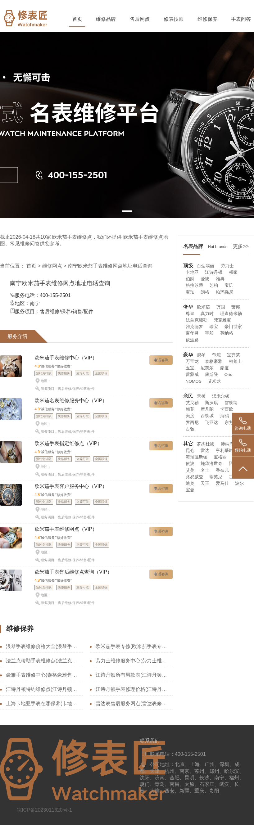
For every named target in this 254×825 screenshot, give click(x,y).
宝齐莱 (233, 355)
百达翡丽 (205, 266)
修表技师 (174, 19)
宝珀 (190, 292)
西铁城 (207, 415)
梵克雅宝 (222, 320)
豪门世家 (233, 326)
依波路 (192, 340)
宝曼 (190, 490)
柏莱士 (235, 361)
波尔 (239, 483)
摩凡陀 (207, 409)
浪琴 (201, 355)
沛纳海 (227, 444)
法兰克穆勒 (196, 320)
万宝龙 (192, 361)
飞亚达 (211, 422)
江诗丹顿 (213, 272)
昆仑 (190, 450)
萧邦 (235, 307)
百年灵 (192, 333)
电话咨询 (161, 360)
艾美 (190, 470)
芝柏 (213, 285)
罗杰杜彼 (205, 444)
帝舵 (216, 355)
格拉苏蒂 (194, 285)
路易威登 (194, 477)
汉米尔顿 (220, 396)
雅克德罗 (194, 326)
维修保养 (207, 19)
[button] (127, 211)
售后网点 (140, 19)
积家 (233, 272)
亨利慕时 (224, 450)
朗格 (205, 292)
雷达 (205, 450)
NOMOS (194, 381)
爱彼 (205, 279)
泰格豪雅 (213, 361)
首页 (77, 19)
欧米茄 (203, 307)
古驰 (190, 429)
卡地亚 (192, 272)
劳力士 (227, 266)
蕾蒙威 (192, 374)
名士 (205, 470)
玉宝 (190, 368)
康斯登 (211, 374)
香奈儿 (222, 470)
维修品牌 (106, 19)
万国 (220, 307)
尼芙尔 (207, 368)
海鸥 (224, 415)
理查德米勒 (231, 313)
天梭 (201, 396)
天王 (205, 483)
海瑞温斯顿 (196, 457)
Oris (228, 374)
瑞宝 (213, 326)
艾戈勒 (192, 402)
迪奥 (190, 483)
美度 (190, 415)
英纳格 (226, 333)
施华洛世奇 (211, 463)
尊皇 (190, 313)
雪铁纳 (231, 402)
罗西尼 (192, 422)
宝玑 (229, 285)
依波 (190, 463)
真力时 (207, 313)
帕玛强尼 (224, 292)
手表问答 (241, 19)
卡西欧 (226, 409)
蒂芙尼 (215, 477)
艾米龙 (214, 381)
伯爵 (190, 279)
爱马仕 (222, 483)
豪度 (224, 368)
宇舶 (209, 333)
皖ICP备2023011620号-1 (44, 810)
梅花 (190, 409)
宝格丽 (220, 457)
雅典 (220, 279)
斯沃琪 (211, 402)
